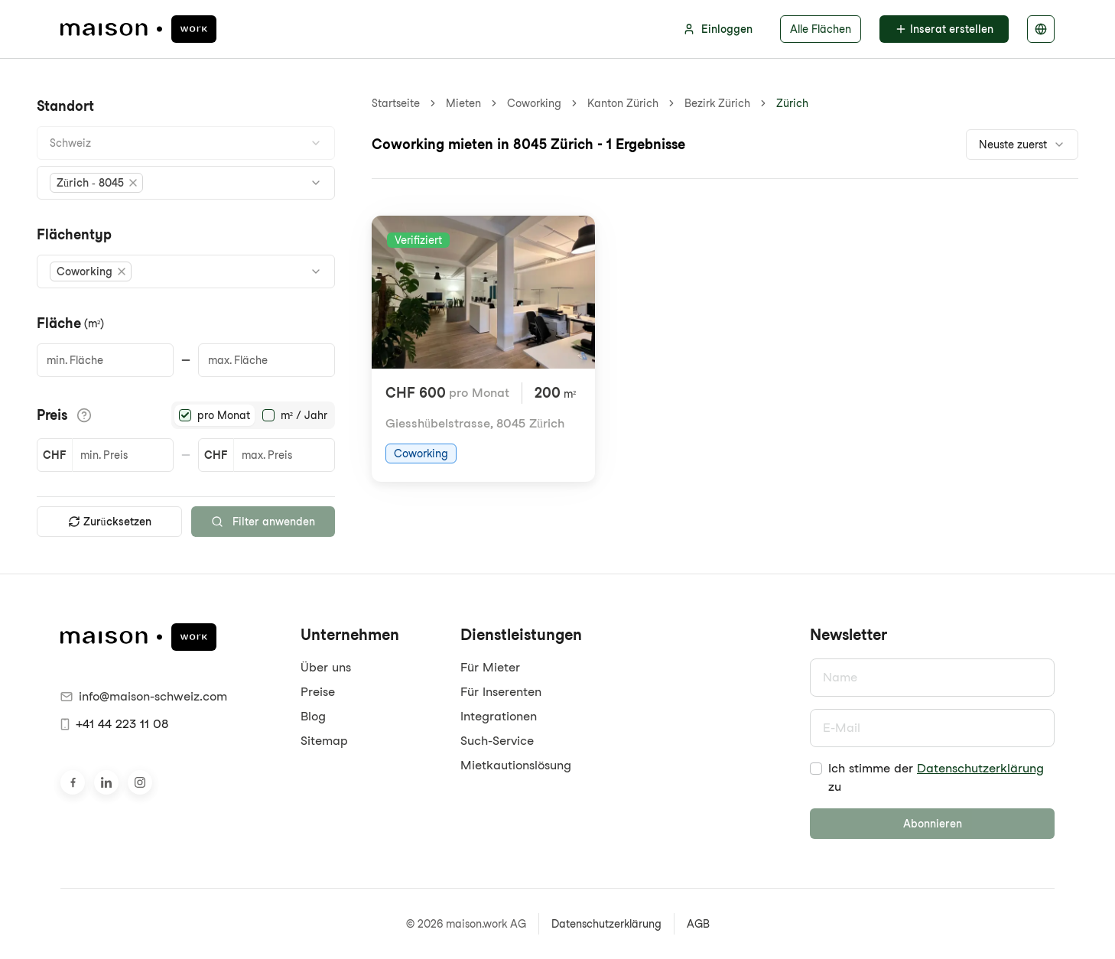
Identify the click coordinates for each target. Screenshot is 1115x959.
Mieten (463, 103)
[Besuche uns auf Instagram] (140, 782)
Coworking (534, 103)
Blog (313, 716)
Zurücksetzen (109, 521)
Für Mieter (490, 667)
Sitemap (324, 740)
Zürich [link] (792, 103)
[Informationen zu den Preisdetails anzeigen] (84, 415)
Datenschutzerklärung (980, 768)
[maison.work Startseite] (138, 29)
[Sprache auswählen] (1041, 29)
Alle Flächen (820, 29)
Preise (318, 691)
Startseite (396, 103)
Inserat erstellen (944, 29)
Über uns (326, 667)
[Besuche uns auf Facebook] (72, 782)
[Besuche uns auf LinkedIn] (106, 782)
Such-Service (497, 740)
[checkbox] (816, 768)
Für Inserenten (500, 691)
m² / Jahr (304, 415)
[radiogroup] (253, 415)
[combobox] (186, 143)
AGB (698, 924)
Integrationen (498, 716)
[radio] (185, 415)
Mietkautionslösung (515, 765)
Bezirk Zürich (717, 103)
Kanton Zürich (622, 103)
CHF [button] (54, 455)
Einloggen (718, 29)
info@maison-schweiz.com (143, 696)
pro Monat (223, 415)
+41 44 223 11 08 (114, 724)
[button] (96, 183)
